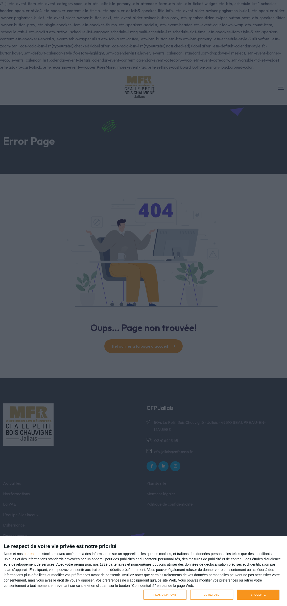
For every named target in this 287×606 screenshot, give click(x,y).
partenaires (32, 554)
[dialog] (143, 571)
